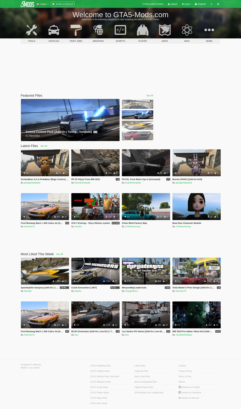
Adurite (77, 291)
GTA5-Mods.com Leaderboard (148, 392)
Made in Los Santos (30, 367)
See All (149, 95)
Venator (78, 226)
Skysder (28, 291)
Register (200, 4)
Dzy (76, 335)
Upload (172, 4)
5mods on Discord (189, 398)
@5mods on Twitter (189, 387)
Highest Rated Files (143, 387)
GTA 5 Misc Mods (98, 403)
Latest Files (140, 365)
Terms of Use (185, 376)
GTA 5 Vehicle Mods (100, 371)
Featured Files (141, 371)
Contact (182, 365)
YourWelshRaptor (184, 335)
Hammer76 (29, 226)
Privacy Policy (185, 371)
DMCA (182, 382)
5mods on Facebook (190, 392)
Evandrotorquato (82, 182)
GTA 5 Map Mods (98, 398)
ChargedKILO (131, 291)
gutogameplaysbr (32, 182)
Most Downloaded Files (145, 382)
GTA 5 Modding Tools (100, 365)
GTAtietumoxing (132, 226)
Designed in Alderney (31, 364)
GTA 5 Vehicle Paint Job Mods (104, 376)
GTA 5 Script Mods (99, 387)
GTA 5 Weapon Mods (100, 382)
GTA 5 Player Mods (99, 392)
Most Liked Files (142, 376)
